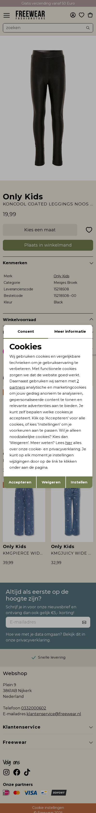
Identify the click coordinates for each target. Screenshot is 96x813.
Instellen (79, 482)
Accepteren (20, 482)
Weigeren (51, 482)
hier (68, 442)
